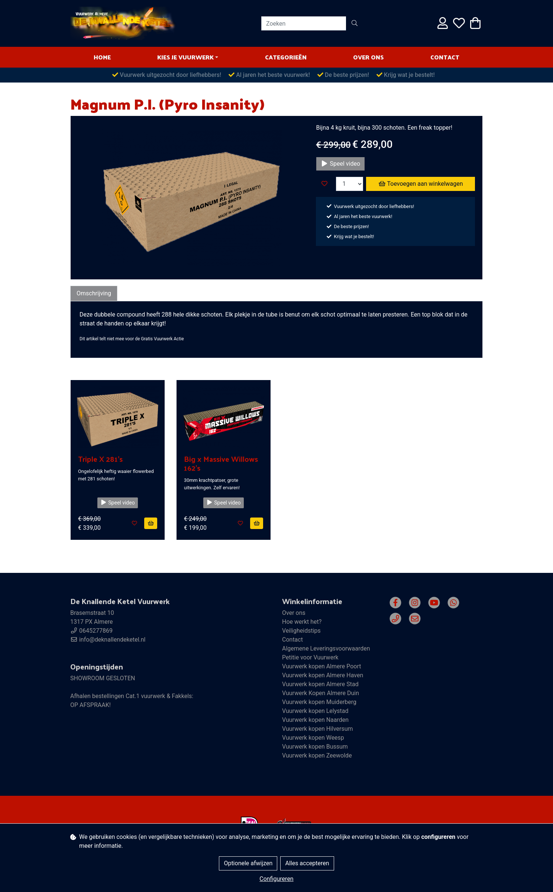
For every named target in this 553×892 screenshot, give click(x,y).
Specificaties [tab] (141, 293)
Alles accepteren (307, 863)
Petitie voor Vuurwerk (310, 657)
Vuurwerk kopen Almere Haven (322, 675)
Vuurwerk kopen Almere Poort (321, 666)
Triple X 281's (100, 459)
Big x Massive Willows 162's (221, 463)
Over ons (368, 57)
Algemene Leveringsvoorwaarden (326, 648)
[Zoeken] (303, 23)
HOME (102, 57)
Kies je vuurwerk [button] (185, 57)
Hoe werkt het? (301, 621)
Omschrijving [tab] (94, 293)
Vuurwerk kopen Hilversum (317, 728)
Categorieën (286, 57)
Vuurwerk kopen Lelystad (315, 710)
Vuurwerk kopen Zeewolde (317, 755)
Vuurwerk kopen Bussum (315, 746)
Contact (444, 57)
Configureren (276, 878)
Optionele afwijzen (248, 863)
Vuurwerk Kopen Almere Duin (320, 693)
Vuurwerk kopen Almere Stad (320, 684)
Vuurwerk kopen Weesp (313, 737)
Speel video (340, 163)
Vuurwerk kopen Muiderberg (319, 702)
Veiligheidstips (301, 630)
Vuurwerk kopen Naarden (315, 719)
